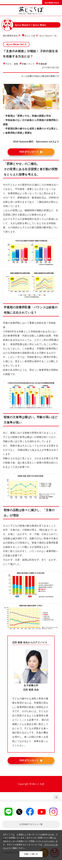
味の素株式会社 (10, 35)
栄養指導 (42, 63)
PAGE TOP (56, 797)
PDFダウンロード (29, 152)
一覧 (31, 824)
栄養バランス (28, 63)
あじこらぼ (30, 35)
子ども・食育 (11, 63)
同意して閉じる (31, 854)
